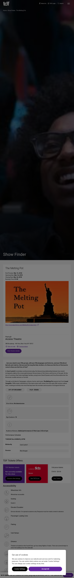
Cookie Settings (19, 569)
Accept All (45, 569)
